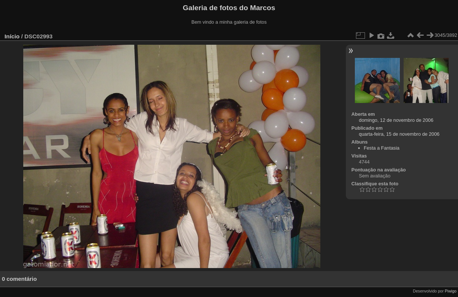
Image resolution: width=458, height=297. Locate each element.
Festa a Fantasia (381, 148)
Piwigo (450, 291)
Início (12, 36)
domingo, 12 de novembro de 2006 (396, 120)
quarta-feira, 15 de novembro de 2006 (399, 134)
